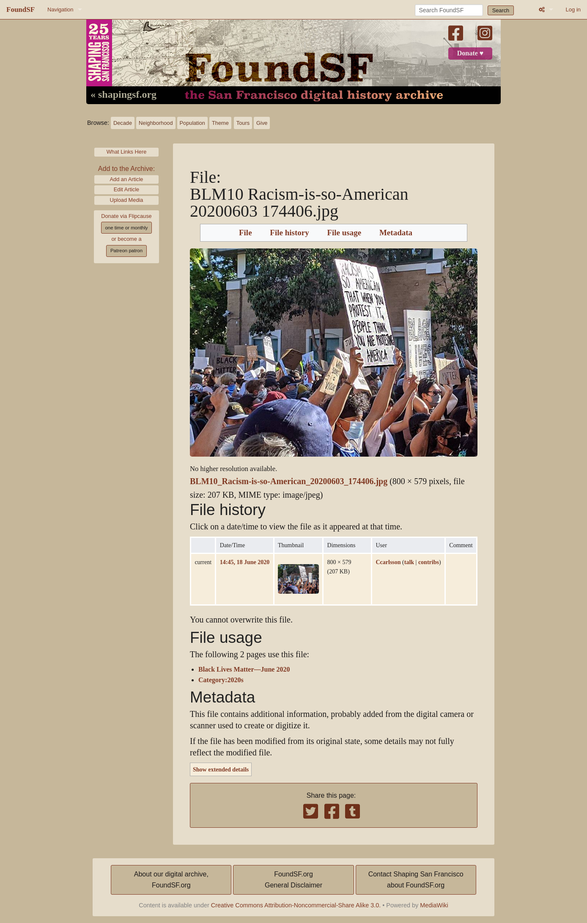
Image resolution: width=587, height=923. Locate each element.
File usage (344, 232)
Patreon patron (126, 250)
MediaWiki (434, 905)
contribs (428, 562)
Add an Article (126, 179)
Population (192, 123)
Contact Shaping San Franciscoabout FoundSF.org (416, 880)
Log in (573, 9)
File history (289, 232)
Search (501, 10)
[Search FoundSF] (449, 10)
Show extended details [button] (221, 769)
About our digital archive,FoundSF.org (171, 880)
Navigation (60, 9)
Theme (220, 123)
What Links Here (127, 152)
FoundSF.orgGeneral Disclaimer (293, 880)
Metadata (395, 232)
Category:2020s (221, 680)
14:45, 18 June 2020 (244, 562)
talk (409, 562)
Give (261, 123)
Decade (122, 123)
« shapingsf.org (123, 94)
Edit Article (126, 189)
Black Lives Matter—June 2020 (244, 669)
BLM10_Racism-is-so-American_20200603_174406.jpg (288, 481)
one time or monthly (126, 227)
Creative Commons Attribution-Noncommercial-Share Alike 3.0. (296, 905)
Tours (243, 123)
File (245, 232)
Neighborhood (156, 123)
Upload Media (126, 200)
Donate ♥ (470, 53)
